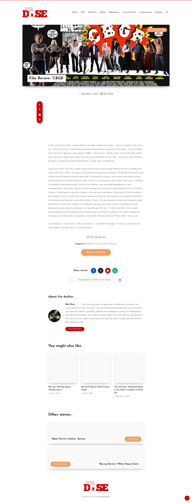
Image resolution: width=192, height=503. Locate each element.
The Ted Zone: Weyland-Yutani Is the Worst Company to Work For (128, 390)
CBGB (88, 244)
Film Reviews (100, 237)
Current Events (129, 12)
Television (92, 12)
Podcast (158, 12)
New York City (97, 244)
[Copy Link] (96, 279)
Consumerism (146, 12)
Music (75, 12)
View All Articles (74, 329)
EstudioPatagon (104, 497)
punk (106, 244)
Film (83, 12)
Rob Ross (113, 244)
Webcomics (114, 12)
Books (103, 12)
